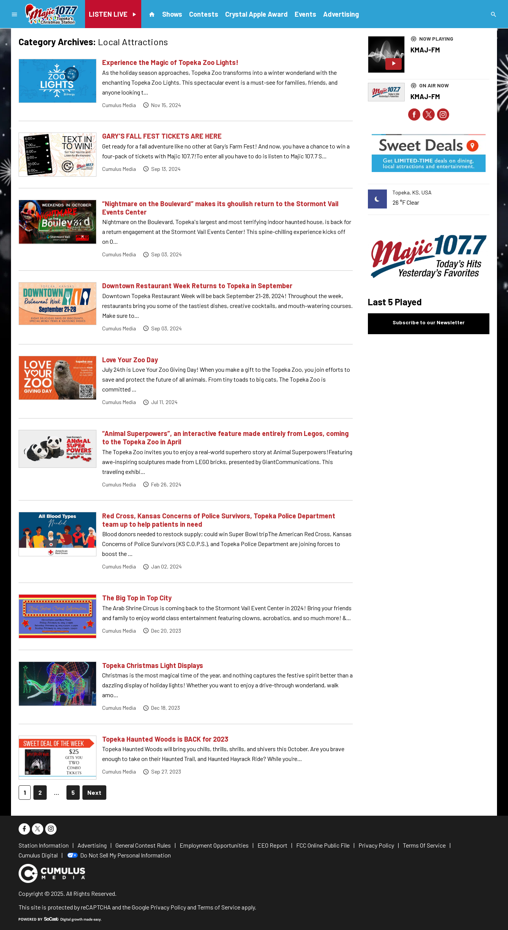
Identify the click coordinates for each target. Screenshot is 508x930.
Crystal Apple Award (256, 14)
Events (305, 14)
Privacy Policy (168, 907)
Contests (203, 14)
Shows (172, 14)
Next (94, 792)
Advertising (341, 14)
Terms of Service (218, 907)
